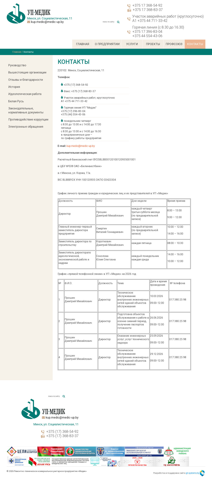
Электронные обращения (25, 126)
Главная (82, 44)
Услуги (132, 44)
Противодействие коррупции (28, 119)
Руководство (17, 65)
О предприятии (107, 44)
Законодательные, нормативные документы (26, 110)
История (14, 87)
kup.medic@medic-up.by (47, 22)
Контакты (195, 44)
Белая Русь (16, 101)
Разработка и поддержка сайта (176, 470)
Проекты (153, 44)
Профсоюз (174, 44)
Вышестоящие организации (27, 72)
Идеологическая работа (24, 94)
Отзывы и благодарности (25, 79)
